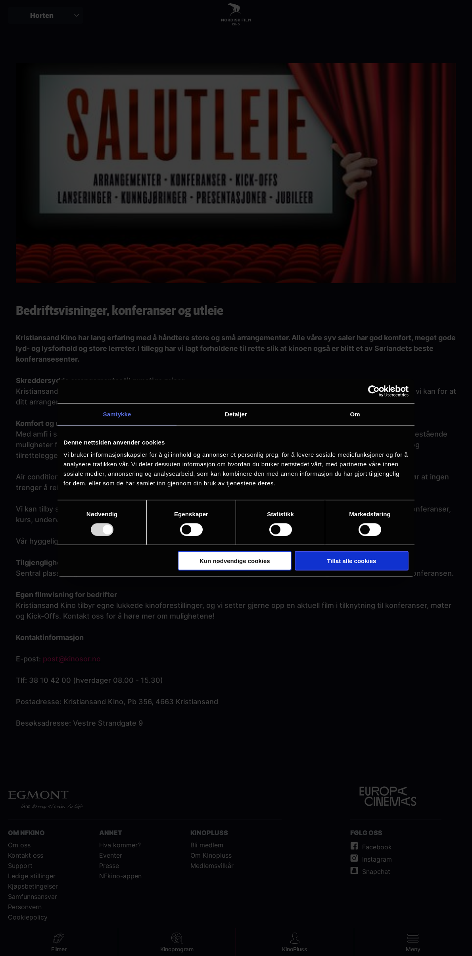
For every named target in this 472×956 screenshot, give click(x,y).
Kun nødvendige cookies (235, 561)
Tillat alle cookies (351, 561)
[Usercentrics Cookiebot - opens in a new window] (374, 391)
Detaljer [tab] (236, 413)
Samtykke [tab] (117, 413)
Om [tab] (355, 413)
